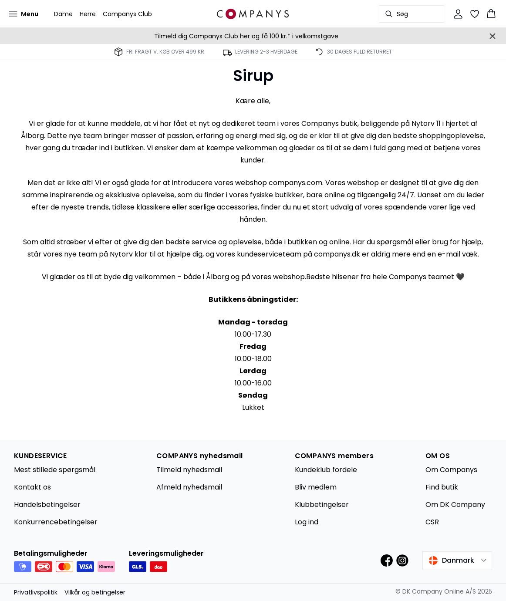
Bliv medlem (316, 487)
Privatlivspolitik (35, 592)
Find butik (441, 487)
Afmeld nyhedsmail (189, 487)
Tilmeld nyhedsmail (189, 470)
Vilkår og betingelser (94, 592)
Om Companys (451, 470)
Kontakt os (32, 487)
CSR (432, 522)
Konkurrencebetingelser (56, 522)
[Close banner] (492, 36)
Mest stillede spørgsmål (54, 470)
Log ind (306, 522)
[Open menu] (23, 14)
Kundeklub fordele (326, 470)
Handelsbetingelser (47, 505)
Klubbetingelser (322, 505)
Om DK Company (455, 505)
